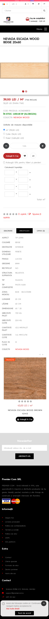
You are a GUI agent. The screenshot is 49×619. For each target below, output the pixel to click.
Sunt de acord (24, 613)
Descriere (8, 231)
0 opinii (22, 213)
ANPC (7, 538)
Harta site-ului (10, 573)
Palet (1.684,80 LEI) (13, 138)
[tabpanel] (24, 70)
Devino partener (11, 569)
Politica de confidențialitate (15, 526)
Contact (8, 557)
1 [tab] (23, 91)
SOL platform (10, 542)
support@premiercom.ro (15, 593)
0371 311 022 (10, 597)
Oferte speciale (11, 561)
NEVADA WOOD (21, 117)
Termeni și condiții (11, 530)
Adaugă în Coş (12, 156)
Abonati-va (24, 456)
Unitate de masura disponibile (17, 124)
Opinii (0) (41, 231)
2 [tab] (26, 91)
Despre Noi (9, 518)
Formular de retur (12, 565)
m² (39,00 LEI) (11, 130)
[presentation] (42, 354)
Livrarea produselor (12, 522)
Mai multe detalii (12, 609)
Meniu (39, 29)
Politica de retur (11, 534)
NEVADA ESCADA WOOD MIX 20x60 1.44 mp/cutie (24, 412)
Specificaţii (24, 231)
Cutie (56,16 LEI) (12, 134)
